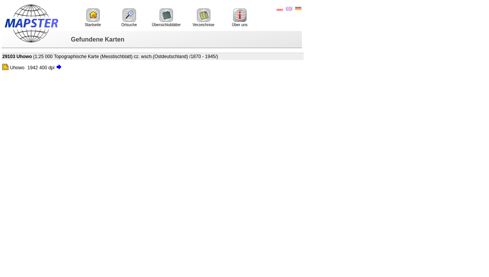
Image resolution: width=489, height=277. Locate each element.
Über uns (240, 17)
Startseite (93, 17)
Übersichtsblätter (166, 17)
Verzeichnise (204, 17)
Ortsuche (129, 17)
